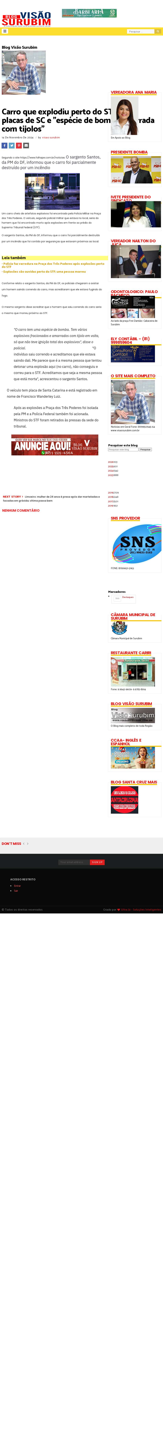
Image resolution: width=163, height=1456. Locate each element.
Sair (16, 891)
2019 (113, 493)
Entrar (17, 886)
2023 (113, 475)
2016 (113, 506)
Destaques (123, 598)
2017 (113, 501)
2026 (112, 462)
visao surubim (51, 137)
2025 (113, 466)
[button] (5, 31)
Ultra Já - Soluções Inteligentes (141, 909)
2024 (113, 471)
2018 (113, 497)
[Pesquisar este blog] (123, 449)
